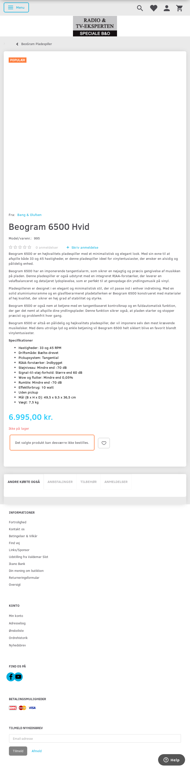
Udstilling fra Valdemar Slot (28, 557)
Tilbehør (88, 481)
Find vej (14, 543)
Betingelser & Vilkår (23, 536)
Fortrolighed (17, 522)
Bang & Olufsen (29, 214)
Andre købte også (24, 481)
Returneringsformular (24, 577)
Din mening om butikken (26, 570)
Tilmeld (18, 751)
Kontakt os (16, 529)
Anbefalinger (60, 481)
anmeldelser (47, 247)
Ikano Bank (17, 563)
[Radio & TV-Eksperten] (95, 26)
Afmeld (37, 751)
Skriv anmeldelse (84, 247)
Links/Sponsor (19, 550)
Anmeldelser (116, 481)
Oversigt (15, 584)
